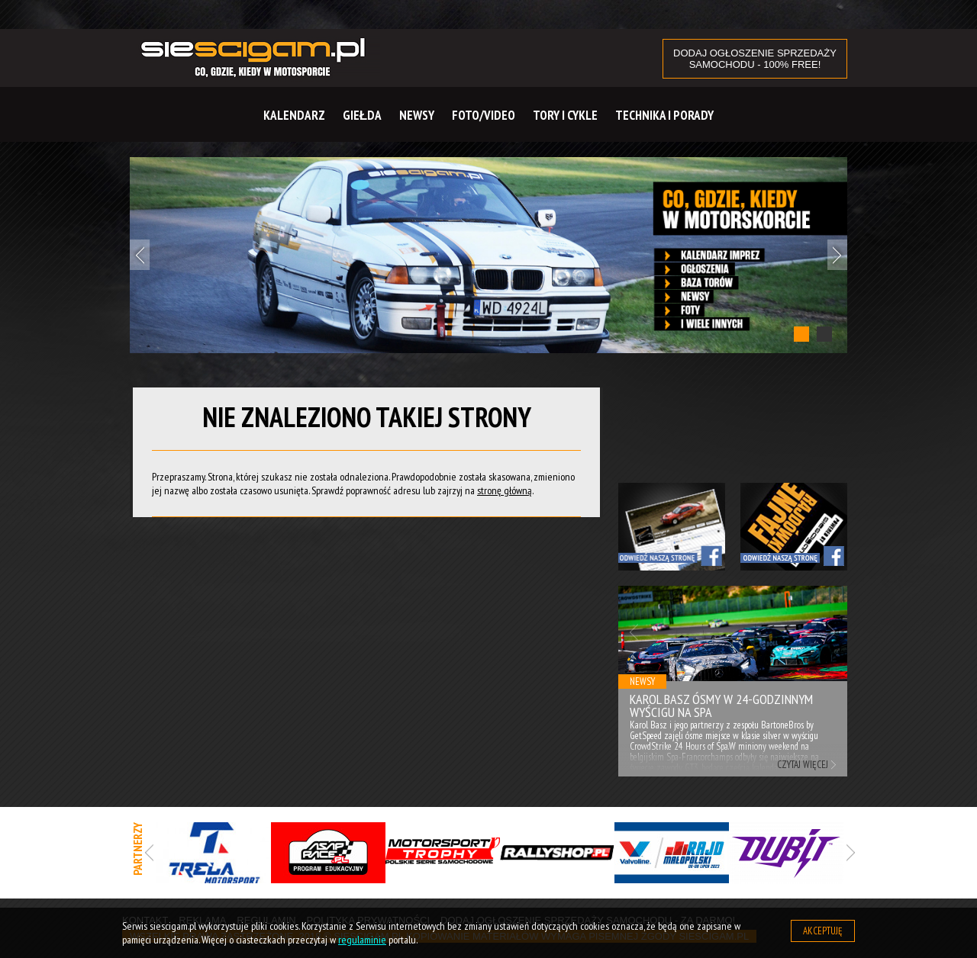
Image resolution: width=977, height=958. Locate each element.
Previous (140, 255)
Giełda (362, 115)
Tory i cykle (565, 115)
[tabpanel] (488, 255)
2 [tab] (824, 334)
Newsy (416, 115)
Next (837, 255)
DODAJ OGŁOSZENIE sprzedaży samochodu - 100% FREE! (755, 58)
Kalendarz (294, 115)
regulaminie (362, 940)
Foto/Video (483, 115)
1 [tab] (801, 334)
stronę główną (504, 490)
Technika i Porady (664, 115)
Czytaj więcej (802, 764)
